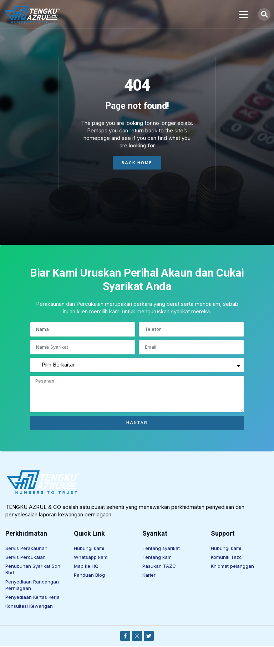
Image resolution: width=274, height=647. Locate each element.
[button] (243, 14)
